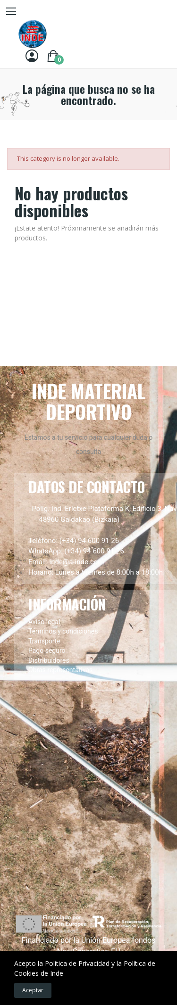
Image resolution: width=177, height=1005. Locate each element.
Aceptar (32, 990)
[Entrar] (32, 56)
